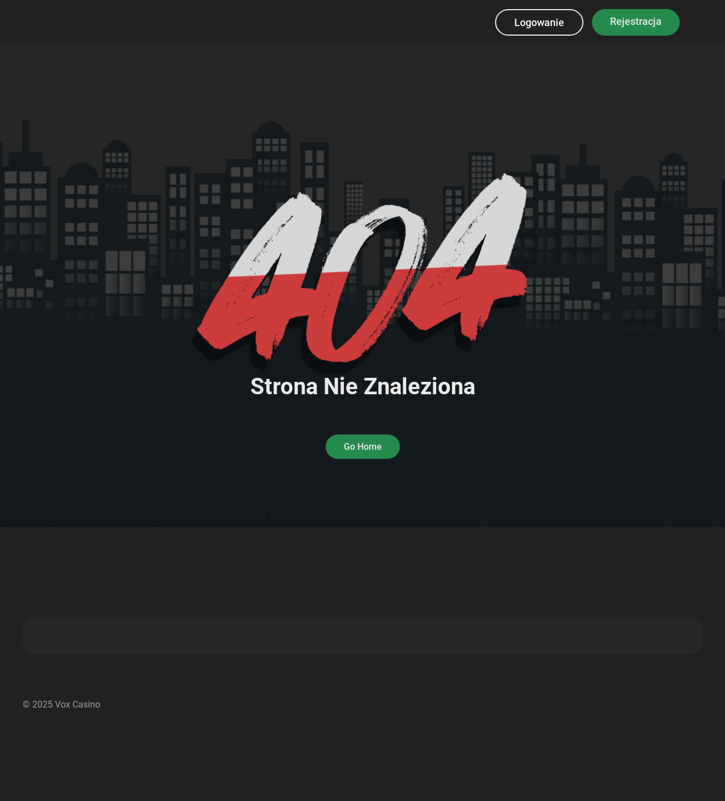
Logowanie (539, 22)
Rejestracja (636, 21)
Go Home (363, 446)
